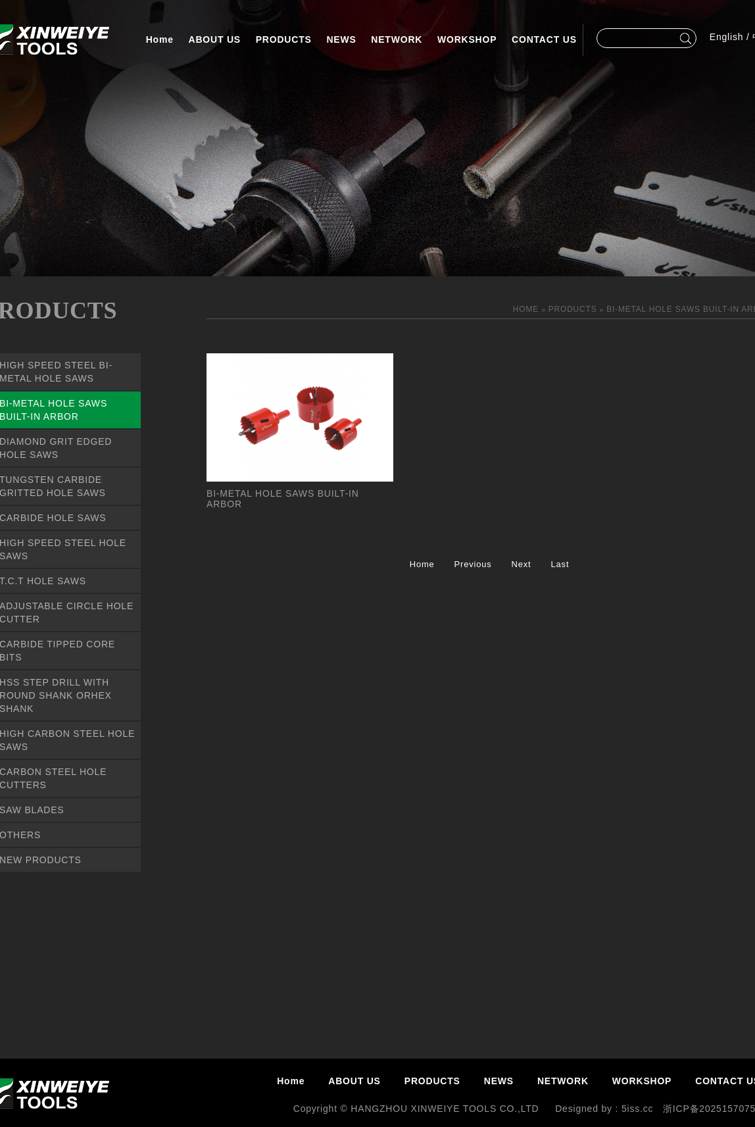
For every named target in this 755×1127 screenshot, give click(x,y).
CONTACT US (544, 39)
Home (160, 39)
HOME (527, 309)
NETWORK (396, 39)
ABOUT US (215, 39)
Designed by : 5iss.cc (604, 1108)
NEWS (341, 39)
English (727, 37)
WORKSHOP (467, 39)
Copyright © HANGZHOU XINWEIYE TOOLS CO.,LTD (417, 1108)
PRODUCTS (284, 39)
